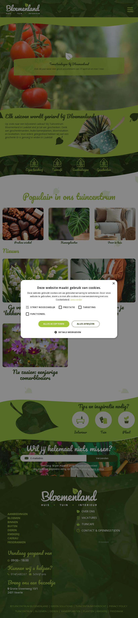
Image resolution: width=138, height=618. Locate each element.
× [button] (113, 283)
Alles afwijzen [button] (86, 323)
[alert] (69, 309)
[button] (69, 332)
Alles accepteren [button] (53, 323)
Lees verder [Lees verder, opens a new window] (76, 299)
